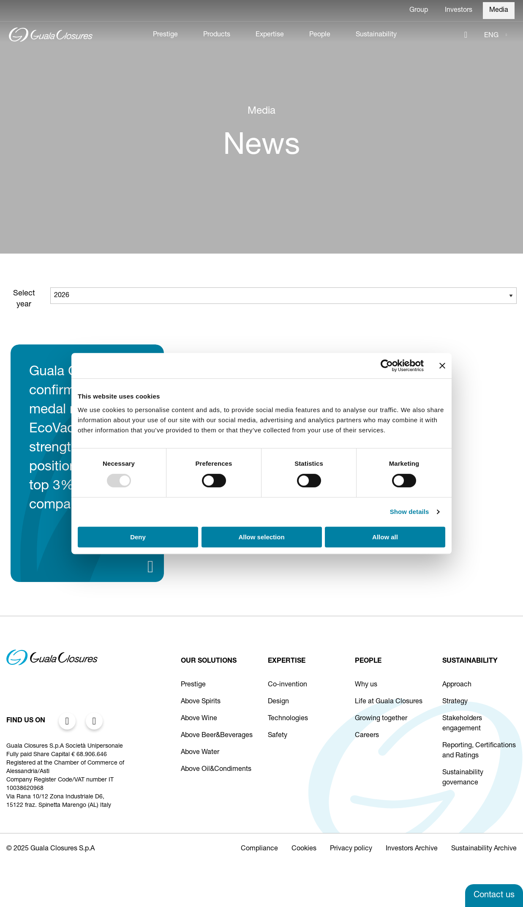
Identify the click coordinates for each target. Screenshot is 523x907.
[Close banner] (442, 366)
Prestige (165, 35)
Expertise (270, 35)
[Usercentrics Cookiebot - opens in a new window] (387, 365)
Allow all (385, 537)
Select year (24, 299)
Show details (409, 511)
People (319, 35)
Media (498, 10)
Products (216, 35)
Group (418, 10)
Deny (138, 537)
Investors (458, 10)
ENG (491, 36)
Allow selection (261, 537)
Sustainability (376, 35)
